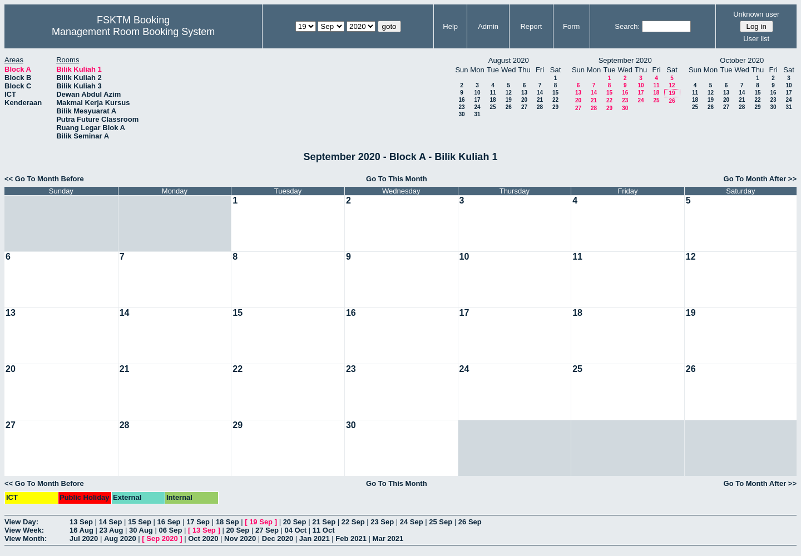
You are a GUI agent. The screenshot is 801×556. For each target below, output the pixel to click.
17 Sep (198, 522)
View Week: (24, 530)
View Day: (21, 522)
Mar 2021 (388, 538)
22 (555, 100)
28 (540, 107)
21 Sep (323, 522)
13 (524, 93)
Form (571, 26)
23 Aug (111, 530)
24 (477, 107)
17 (477, 100)
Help (450, 26)
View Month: (25, 538)
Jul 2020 (84, 538)
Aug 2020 (120, 538)
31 (477, 114)
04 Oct (295, 530)
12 (509, 93)
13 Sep (81, 522)
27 (524, 107)
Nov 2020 (240, 538)
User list (756, 38)
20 (524, 100)
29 (555, 107)
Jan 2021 (314, 538)
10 (477, 93)
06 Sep (170, 530)
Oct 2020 (203, 538)
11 (493, 93)
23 (461, 107)
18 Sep (227, 522)
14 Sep (110, 522)
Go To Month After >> (760, 179)
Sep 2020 (161, 538)
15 (555, 93)
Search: (627, 26)
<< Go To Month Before (44, 179)
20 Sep (294, 522)
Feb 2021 (351, 538)
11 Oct (324, 530)
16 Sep (169, 522)
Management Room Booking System (133, 31)
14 (540, 93)
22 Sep (353, 522)
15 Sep (139, 522)
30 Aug (141, 530)
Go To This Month (396, 179)
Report (531, 26)
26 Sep (470, 522)
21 (540, 100)
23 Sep (382, 522)
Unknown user (756, 14)
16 (461, 100)
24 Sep (411, 522)
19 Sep (261, 522)
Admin (488, 26)
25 (493, 107)
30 (461, 114)
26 (509, 107)
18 (493, 100)
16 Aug (81, 530)
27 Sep (267, 530)
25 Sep (440, 522)
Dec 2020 (277, 538)
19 (509, 100)
